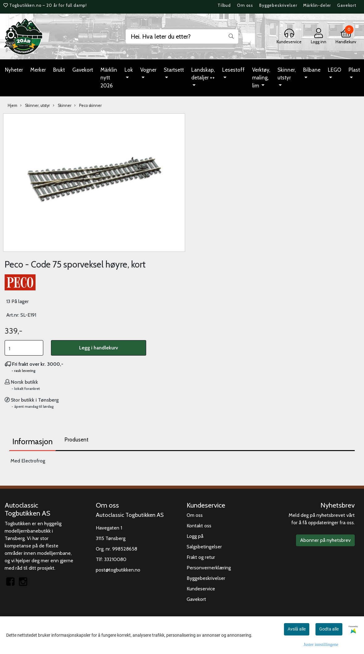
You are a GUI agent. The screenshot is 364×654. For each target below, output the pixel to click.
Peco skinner (88, 105)
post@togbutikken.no (118, 570)
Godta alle (329, 629)
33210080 (115, 559)
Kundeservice (201, 589)
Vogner (148, 70)
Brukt (59, 70)
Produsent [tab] (76, 440)
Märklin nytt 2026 (108, 78)
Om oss (245, 5)
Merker (38, 70)
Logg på (195, 536)
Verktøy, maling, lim (261, 78)
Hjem (12, 105)
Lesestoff (233, 70)
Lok (129, 70)
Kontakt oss (199, 526)
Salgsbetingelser (204, 547)
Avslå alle (297, 629)
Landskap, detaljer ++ (203, 74)
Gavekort (346, 5)
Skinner (62, 105)
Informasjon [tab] (32, 441)
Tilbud (224, 5)
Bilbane (311, 70)
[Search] (182, 36)
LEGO (334, 70)
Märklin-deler (317, 5)
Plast (354, 70)
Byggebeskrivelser (278, 5)
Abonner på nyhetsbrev (325, 540)
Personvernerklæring (209, 568)
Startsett (174, 70)
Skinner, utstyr (286, 74)
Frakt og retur (201, 557)
